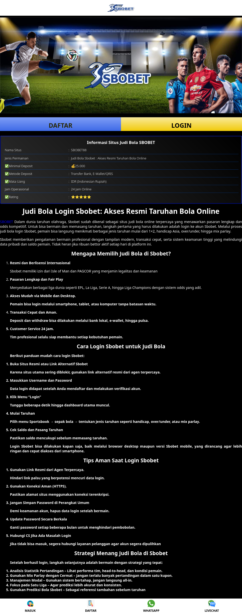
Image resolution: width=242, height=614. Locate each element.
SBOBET (6, 221)
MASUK (30, 606)
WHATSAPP (151, 606)
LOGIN (181, 125)
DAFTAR (60, 125)
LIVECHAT (212, 606)
